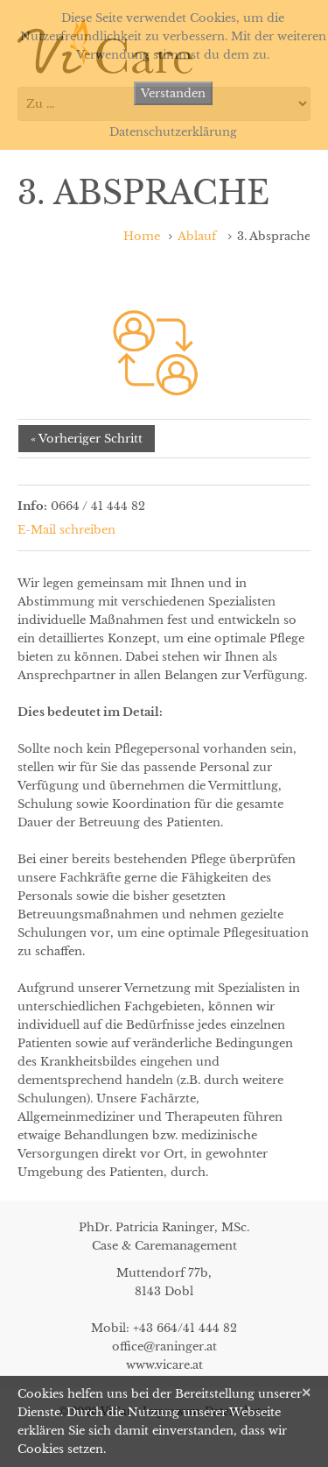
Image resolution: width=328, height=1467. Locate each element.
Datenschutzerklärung (173, 131)
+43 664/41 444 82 (185, 1328)
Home (141, 236)
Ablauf (197, 236)
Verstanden (173, 93)
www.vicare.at (164, 1364)
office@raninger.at (164, 1346)
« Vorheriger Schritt (87, 438)
